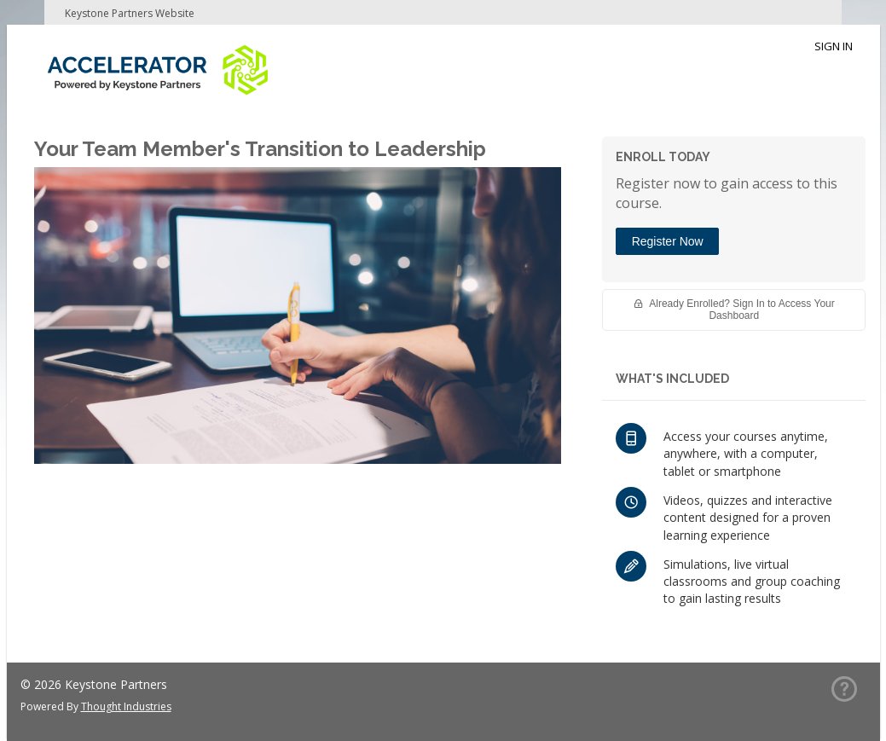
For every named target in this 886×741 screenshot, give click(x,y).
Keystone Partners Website (129, 13)
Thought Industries (126, 706)
